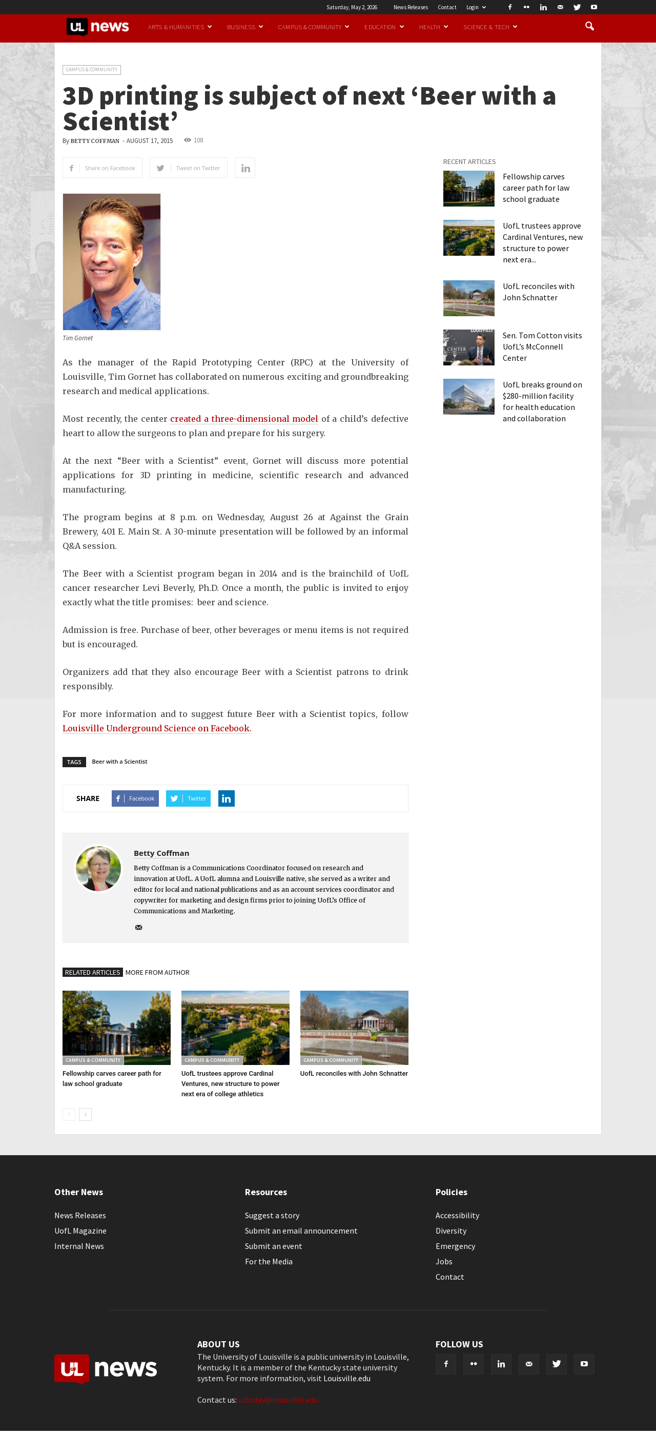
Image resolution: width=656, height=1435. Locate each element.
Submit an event (273, 1246)
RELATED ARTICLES (92, 972)
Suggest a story (272, 1215)
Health (434, 27)
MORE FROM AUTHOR (158, 972)
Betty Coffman (95, 141)
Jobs (444, 1261)
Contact (447, 7)
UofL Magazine (80, 1230)
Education (384, 27)
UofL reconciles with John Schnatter (354, 1073)
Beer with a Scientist (120, 761)
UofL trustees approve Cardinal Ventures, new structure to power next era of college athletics (230, 1084)
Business (245, 27)
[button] (589, 26)
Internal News (79, 1246)
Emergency (455, 1246)
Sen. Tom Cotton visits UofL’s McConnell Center (542, 346)
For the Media (269, 1261)
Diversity (451, 1230)
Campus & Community (314, 27)
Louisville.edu (347, 1378)
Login (476, 7)
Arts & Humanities (180, 27)
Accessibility (457, 1215)
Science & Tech (490, 27)
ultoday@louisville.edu (278, 1400)
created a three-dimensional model (244, 419)
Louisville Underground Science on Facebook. (157, 728)
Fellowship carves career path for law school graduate (536, 187)
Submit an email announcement (301, 1230)
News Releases (411, 7)
